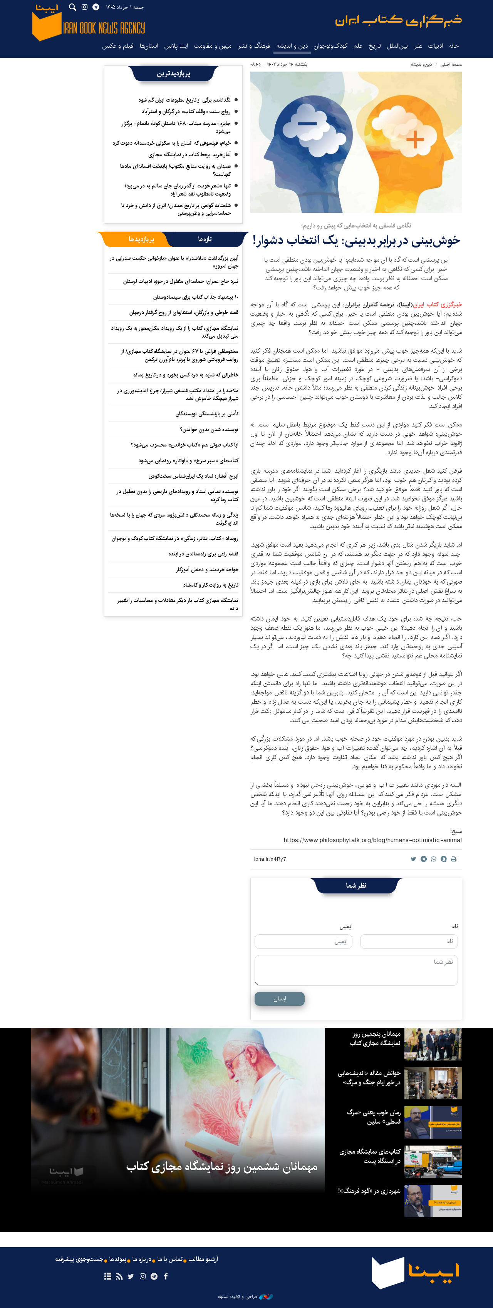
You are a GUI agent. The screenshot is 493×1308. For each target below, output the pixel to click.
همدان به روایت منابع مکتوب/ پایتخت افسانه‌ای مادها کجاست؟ (175, 170)
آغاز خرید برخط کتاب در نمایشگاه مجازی (189, 155)
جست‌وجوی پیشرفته (79, 1259)
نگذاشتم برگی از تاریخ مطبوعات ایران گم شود (184, 100)
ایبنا (398, 21)
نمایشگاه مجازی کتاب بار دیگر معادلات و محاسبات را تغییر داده (177, 604)
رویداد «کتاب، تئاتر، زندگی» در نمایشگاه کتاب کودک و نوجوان (175, 538)
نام (454, 926)
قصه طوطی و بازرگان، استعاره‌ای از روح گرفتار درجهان (183, 312)
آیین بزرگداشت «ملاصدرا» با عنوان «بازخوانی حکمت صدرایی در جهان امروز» (173, 262)
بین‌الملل (397, 46)
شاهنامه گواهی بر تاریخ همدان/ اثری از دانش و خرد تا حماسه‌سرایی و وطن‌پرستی (176, 209)
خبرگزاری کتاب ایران (437, 304)
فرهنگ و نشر (254, 46)
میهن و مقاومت (212, 46)
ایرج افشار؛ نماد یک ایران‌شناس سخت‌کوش (193, 476)
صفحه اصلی (451, 64)
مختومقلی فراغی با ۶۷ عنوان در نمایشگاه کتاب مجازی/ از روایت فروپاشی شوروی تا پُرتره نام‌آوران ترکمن (179, 355)
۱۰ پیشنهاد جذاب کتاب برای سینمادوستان (195, 297)
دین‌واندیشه (421, 64)
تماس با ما (170, 1259)
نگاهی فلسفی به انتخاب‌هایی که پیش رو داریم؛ (356, 226)
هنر (418, 46)
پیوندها (117, 1259)
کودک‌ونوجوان (330, 46)
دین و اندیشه (292, 46)
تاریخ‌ (375, 46)
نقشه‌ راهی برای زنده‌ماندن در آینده (203, 554)
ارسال (279, 999)
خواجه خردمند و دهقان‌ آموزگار (207, 569)
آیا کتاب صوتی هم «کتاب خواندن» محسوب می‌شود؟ (184, 445)
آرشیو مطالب (203, 1259)
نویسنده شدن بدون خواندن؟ (209, 429)
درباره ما (141, 1259)
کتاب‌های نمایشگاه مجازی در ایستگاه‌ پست (370, 1156)
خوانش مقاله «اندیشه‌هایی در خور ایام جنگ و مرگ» (369, 1078)
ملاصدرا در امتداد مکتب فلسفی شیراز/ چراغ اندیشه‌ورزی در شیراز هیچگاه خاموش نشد (177, 394)
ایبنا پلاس (176, 46)
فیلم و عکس (118, 46)
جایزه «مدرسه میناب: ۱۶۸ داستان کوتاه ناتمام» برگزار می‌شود (176, 127)
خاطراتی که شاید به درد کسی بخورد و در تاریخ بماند (185, 375)
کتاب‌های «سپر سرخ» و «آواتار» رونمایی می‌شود (188, 461)
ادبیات (435, 46)
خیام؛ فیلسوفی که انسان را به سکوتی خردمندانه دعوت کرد (171, 143)
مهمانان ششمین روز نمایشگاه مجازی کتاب (221, 1166)
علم (358, 46)
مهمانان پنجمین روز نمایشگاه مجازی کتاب (375, 1039)
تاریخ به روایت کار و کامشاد (210, 585)
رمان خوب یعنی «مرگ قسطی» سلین (374, 1117)
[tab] (205, 239)
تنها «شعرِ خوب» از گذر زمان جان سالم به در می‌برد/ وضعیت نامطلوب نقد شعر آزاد (178, 190)
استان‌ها (149, 46)
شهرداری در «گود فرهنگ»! (369, 1191)
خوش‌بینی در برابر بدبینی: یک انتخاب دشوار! (356, 240)
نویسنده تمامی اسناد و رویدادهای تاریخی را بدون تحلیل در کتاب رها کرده (177, 495)
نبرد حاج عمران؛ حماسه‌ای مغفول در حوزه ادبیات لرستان (180, 281)
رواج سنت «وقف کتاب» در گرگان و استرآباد (186, 111)
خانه (454, 46)
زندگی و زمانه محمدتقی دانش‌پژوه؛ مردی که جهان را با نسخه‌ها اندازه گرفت (174, 519)
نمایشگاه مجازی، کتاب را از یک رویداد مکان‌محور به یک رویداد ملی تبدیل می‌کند (174, 332)
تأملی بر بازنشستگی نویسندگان (207, 414)
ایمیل (346, 926)
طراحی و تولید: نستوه (245, 1296)
